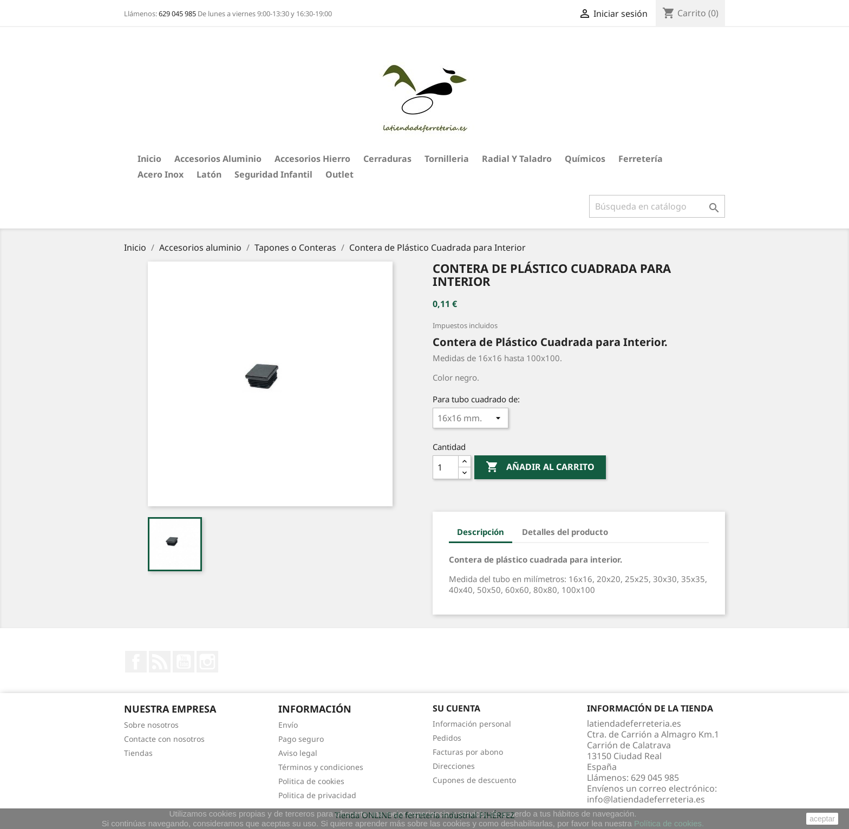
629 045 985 (177, 13)
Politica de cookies (311, 781)
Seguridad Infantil (273, 174)
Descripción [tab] (480, 531)
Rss (160, 662)
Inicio (149, 159)
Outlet (339, 174)
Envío (288, 725)
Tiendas (138, 753)
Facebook (136, 662)
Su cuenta (456, 708)
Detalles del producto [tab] (565, 531)
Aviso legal (297, 753)
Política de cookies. (669, 823)
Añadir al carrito (540, 467)
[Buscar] (657, 206)
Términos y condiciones (320, 767)
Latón (209, 174)
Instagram (207, 662)
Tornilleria (446, 159)
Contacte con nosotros (164, 739)
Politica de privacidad (317, 795)
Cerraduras (387, 159)
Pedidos (447, 738)
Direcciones (454, 766)
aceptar (822, 818)
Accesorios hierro (312, 159)
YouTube (183, 662)
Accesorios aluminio (218, 159)
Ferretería (640, 159)
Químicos (585, 159)
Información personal (472, 724)
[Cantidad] (446, 467)
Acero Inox (161, 174)
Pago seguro (301, 739)
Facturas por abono (468, 752)
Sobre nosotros (151, 725)
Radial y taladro (517, 159)
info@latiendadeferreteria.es (646, 799)
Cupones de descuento (474, 780)
